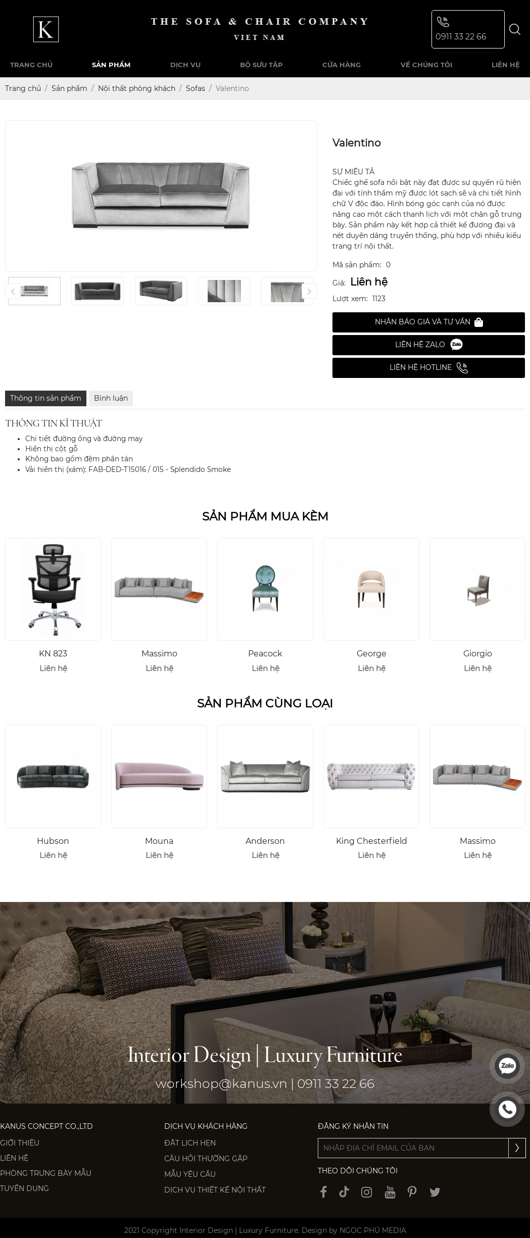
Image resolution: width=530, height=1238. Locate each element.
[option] (53, 610)
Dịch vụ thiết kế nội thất (215, 1190)
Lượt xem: (350, 298)
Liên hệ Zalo (429, 345)
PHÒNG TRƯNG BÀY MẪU (45, 1173)
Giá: (339, 283)
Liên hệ (14, 1158)
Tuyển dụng (24, 1188)
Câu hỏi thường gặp (206, 1158)
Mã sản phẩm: (356, 264)
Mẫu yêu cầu (190, 1174)
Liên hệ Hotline (429, 367)
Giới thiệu (19, 1143)
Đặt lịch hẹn (190, 1143)
